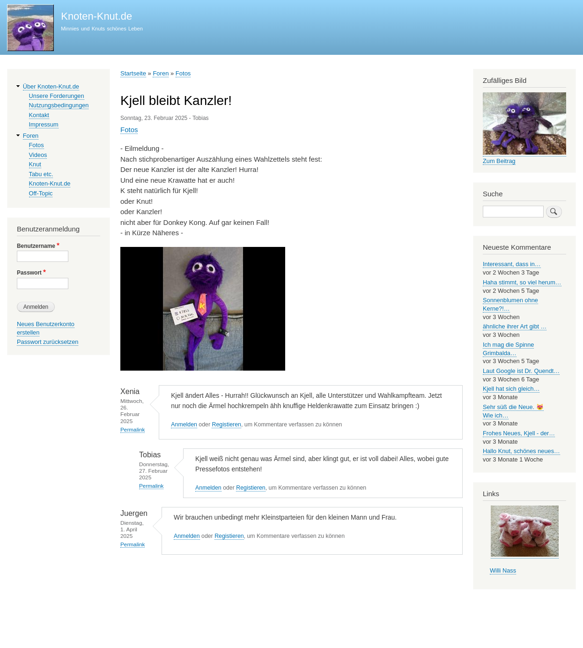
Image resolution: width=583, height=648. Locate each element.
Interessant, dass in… (512, 264)
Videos (38, 154)
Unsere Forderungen (56, 95)
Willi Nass (503, 570)
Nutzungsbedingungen (59, 105)
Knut (35, 164)
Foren (161, 73)
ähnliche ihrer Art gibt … (514, 326)
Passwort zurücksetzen (47, 341)
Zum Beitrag (499, 160)
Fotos (183, 73)
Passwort (29, 272)
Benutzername (36, 246)
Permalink (132, 429)
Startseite (133, 73)
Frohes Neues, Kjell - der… (519, 433)
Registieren (226, 424)
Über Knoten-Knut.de (51, 86)
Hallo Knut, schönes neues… (521, 450)
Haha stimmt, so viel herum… (522, 282)
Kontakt (39, 115)
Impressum (44, 124)
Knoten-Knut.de (96, 16)
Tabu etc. (41, 174)
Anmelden (184, 424)
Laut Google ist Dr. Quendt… (521, 370)
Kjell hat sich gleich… (511, 388)
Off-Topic (41, 193)
